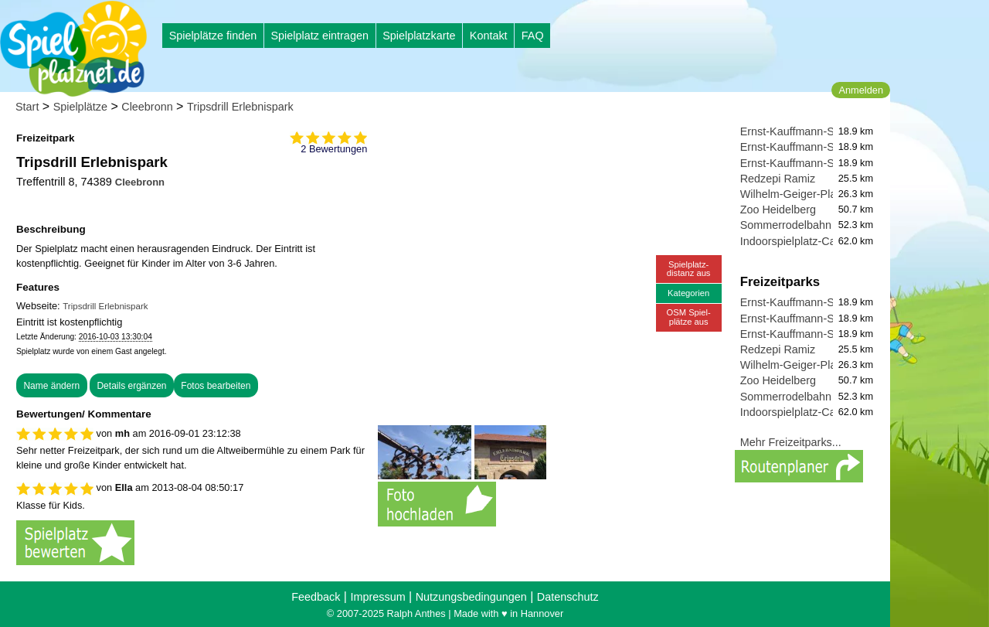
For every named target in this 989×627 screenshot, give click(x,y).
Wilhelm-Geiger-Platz (792, 194)
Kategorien (688, 293)
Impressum (377, 597)
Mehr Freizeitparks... (790, 442)
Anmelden (860, 90)
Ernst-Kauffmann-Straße (800, 131)
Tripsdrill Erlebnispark (240, 107)
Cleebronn (146, 107)
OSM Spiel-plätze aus (689, 316)
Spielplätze (80, 107)
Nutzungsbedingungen (471, 597)
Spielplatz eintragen (319, 35)
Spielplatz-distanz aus (689, 269)
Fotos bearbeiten (215, 385)
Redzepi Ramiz (778, 178)
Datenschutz (568, 597)
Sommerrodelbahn (785, 225)
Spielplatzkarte (418, 35)
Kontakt (489, 35)
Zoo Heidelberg (778, 209)
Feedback (315, 597)
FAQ (533, 35)
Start (27, 107)
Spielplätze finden (213, 35)
